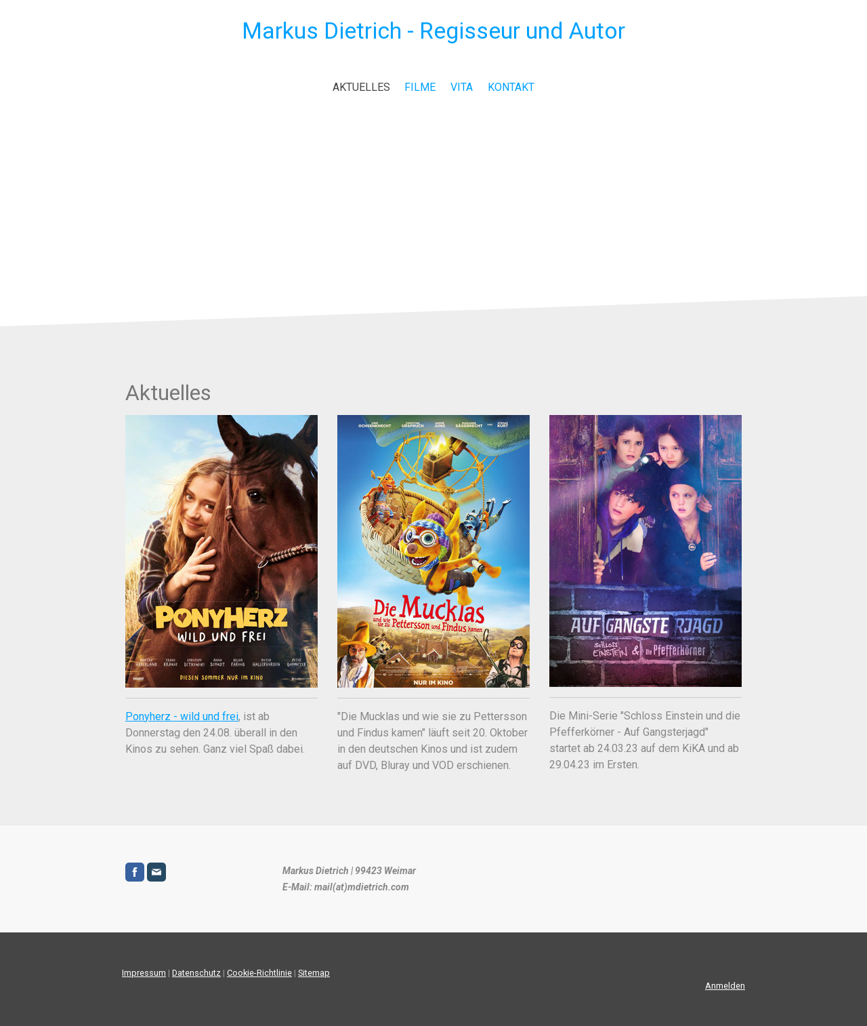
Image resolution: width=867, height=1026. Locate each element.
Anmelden (725, 986)
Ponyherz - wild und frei (181, 716)
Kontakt (511, 87)
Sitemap (314, 973)
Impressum (144, 973)
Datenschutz (196, 973)
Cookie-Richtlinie (259, 973)
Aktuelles (361, 87)
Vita (461, 87)
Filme (420, 87)
